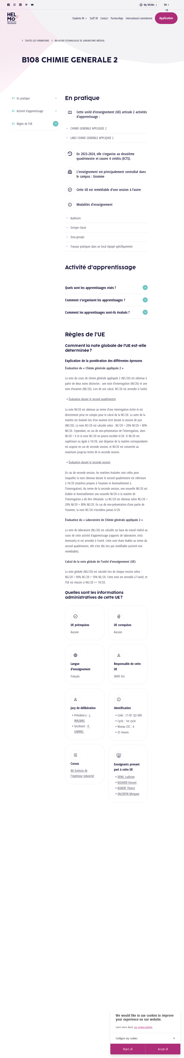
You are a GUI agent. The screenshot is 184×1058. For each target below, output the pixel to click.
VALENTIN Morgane (128, 794)
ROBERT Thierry (126, 788)
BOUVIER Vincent (127, 782)
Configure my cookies (145, 1038)
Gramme (98, 176)
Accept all (163, 1049)
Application (166, 18)
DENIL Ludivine (126, 777)
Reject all (127, 1049)
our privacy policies (143, 1027)
